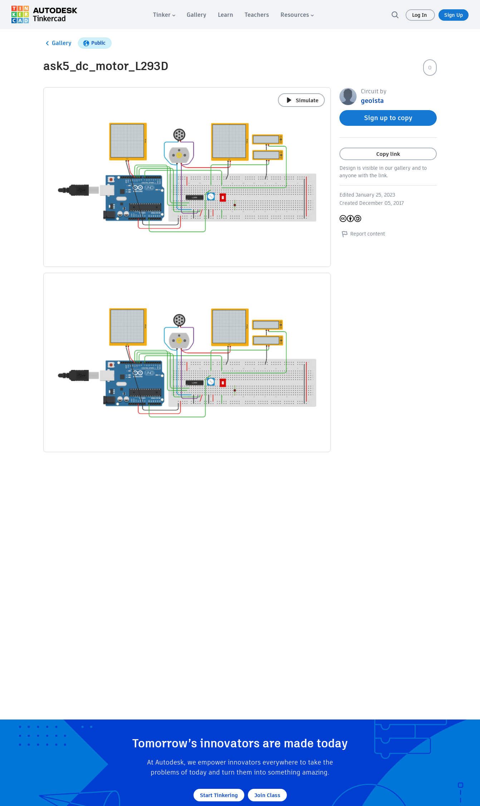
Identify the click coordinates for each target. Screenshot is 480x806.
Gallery (57, 43)
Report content (362, 233)
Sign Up (453, 15)
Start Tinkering (219, 795)
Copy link (388, 154)
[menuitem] (164, 14)
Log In (420, 15)
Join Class (267, 795)
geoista (372, 100)
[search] (395, 14)
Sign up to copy (388, 117)
